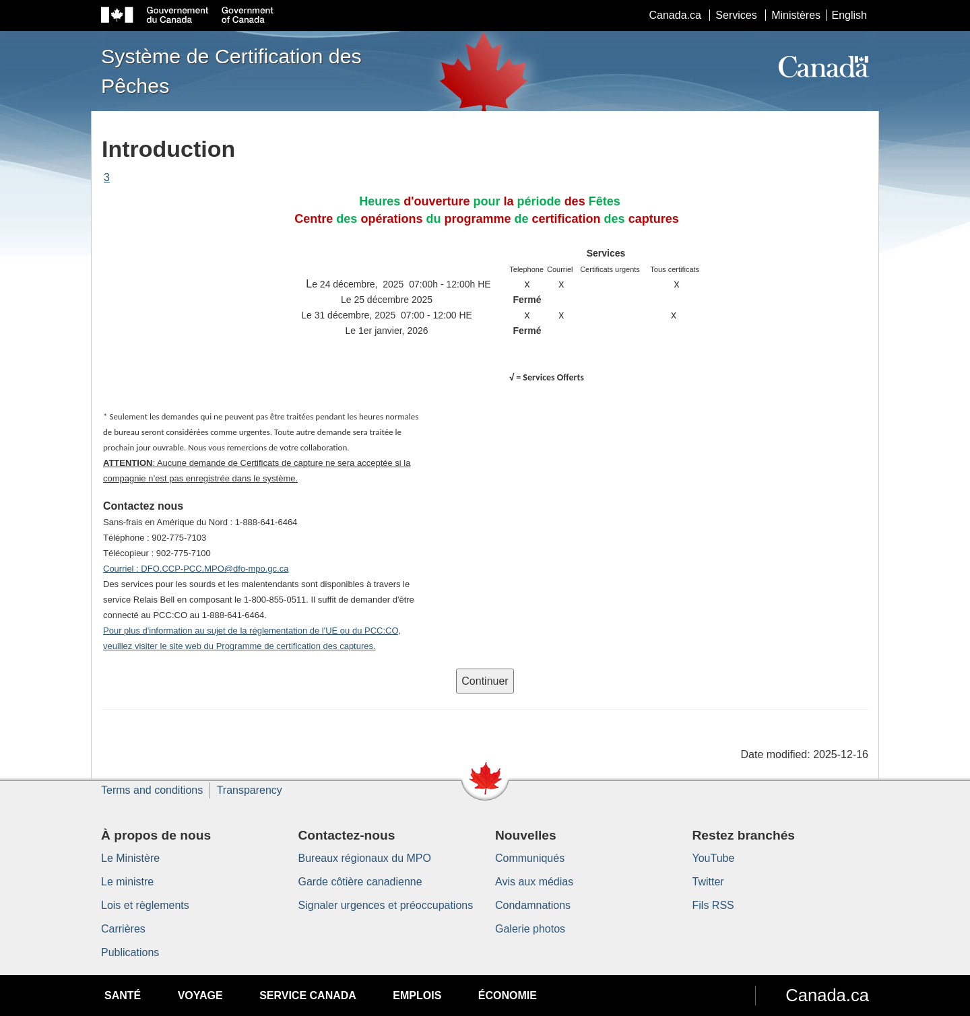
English (849, 15)
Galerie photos (530, 929)
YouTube (713, 858)
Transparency (249, 790)
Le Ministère (130, 858)
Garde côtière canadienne (360, 881)
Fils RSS (713, 905)
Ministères (795, 15)
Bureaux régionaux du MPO (364, 858)
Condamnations (533, 905)
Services (735, 15)
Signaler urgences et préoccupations (386, 905)
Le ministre (127, 881)
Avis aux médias (534, 881)
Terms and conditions (152, 790)
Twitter (708, 881)
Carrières (123, 929)
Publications (130, 952)
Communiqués (529, 858)
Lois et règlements (145, 905)
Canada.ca (675, 15)
